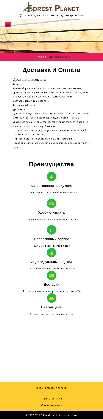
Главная (41, 57)
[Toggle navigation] (8, 24)
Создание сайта (68, 415)
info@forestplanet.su (71, 15)
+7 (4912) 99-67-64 (35, 15)
